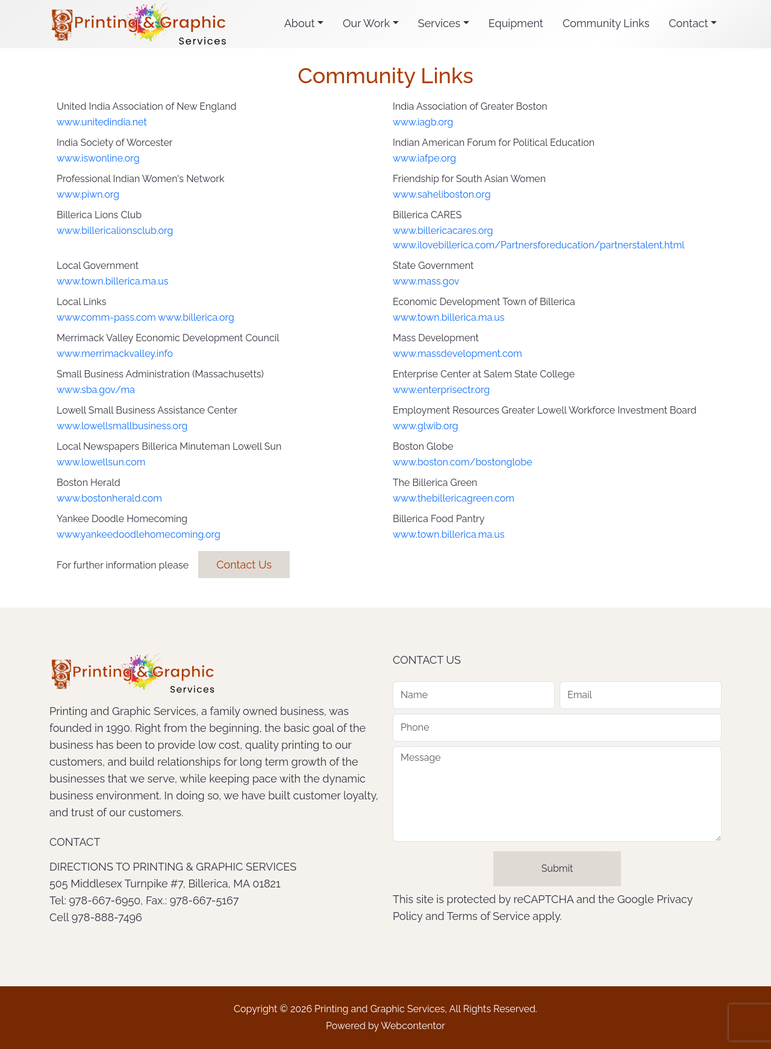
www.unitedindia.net (102, 122)
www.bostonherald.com (109, 498)
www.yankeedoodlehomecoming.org (138, 534)
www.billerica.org (196, 317)
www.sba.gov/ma (96, 389)
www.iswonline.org (98, 158)
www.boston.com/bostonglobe (462, 462)
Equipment (516, 23)
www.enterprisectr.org (441, 389)
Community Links (606, 23)
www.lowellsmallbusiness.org (122, 426)
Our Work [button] (366, 23)
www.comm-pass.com (106, 317)
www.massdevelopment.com (457, 353)
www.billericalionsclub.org (115, 230)
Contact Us (244, 564)
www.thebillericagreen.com (453, 498)
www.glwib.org (425, 426)
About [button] (299, 23)
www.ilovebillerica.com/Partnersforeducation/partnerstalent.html (538, 245)
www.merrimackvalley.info (115, 353)
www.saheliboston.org (442, 194)
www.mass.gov (426, 281)
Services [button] (439, 23)
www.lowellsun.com (101, 462)
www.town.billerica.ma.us (112, 281)
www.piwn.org (88, 194)
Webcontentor (413, 1026)
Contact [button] (688, 23)
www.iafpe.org (424, 158)
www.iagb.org (423, 122)
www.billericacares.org (443, 230)
